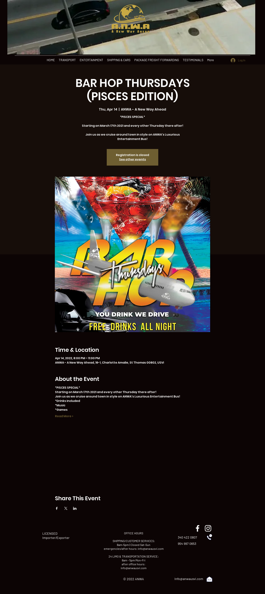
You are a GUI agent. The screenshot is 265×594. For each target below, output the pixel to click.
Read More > (64, 416)
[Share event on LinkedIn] (75, 508)
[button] (67, 59)
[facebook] (197, 528)
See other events (132, 159)
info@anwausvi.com (151, 548)
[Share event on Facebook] (57, 508)
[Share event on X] (66, 508)
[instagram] (208, 528)
